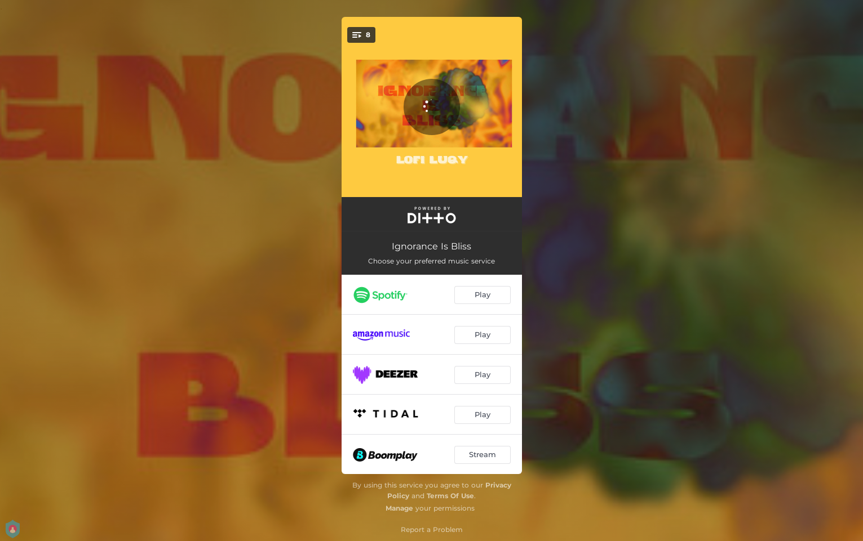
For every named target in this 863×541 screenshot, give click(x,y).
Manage (399, 508)
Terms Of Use (450, 495)
